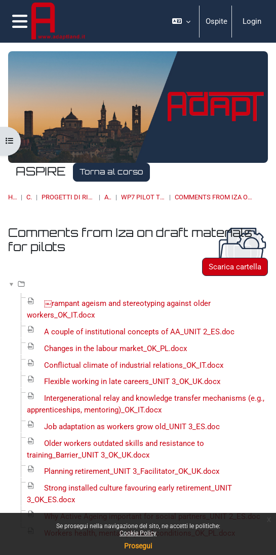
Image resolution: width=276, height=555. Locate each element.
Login (252, 21)
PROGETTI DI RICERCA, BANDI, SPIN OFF (68, 197)
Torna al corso (111, 172)
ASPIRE (107, 197)
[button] (181, 21)
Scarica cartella (235, 266)
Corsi (29, 197)
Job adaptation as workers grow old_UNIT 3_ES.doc (132, 426)
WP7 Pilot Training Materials (143, 197)
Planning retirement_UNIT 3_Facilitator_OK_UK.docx (131, 471)
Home (12, 197)
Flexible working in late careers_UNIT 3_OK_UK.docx (132, 381)
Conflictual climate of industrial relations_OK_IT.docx (133, 365)
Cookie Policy (138, 533)
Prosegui (138, 546)
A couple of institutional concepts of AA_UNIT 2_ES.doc (139, 331)
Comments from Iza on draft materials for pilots (214, 197)
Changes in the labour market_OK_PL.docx (115, 348)
